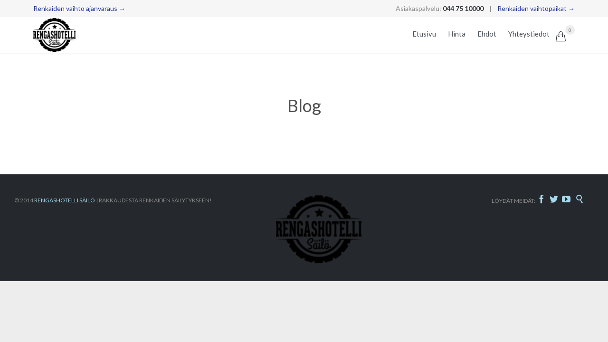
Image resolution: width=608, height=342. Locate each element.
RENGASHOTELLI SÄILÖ (64, 200)
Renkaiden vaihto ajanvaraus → (79, 8)
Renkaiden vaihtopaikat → (536, 8)
